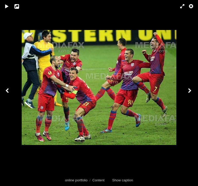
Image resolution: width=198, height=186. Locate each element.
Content (98, 180)
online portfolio (76, 180)
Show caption (122, 180)
